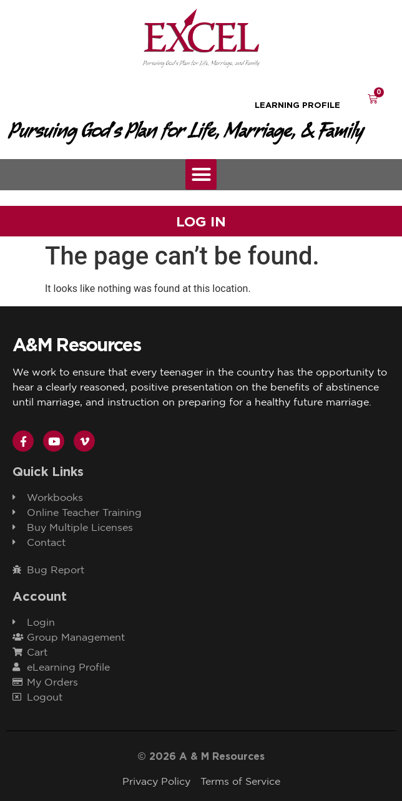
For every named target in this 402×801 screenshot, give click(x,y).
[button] (201, 174)
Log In (201, 221)
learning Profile (297, 104)
